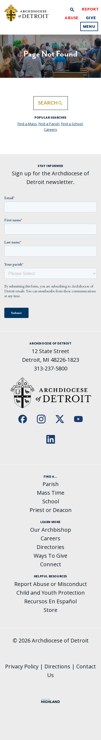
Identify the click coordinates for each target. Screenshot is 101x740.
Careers (50, 129)
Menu (89, 26)
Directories (50, 547)
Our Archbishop (50, 529)
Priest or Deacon (51, 510)
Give (91, 17)
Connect (50, 564)
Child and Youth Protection (50, 592)
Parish (51, 484)
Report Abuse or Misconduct (50, 584)
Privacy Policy (22, 666)
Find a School (72, 123)
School (50, 501)
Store (50, 610)
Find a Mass (27, 123)
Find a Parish (49, 123)
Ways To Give (50, 555)
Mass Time (50, 492)
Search (50, 103)
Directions (57, 666)
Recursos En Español (50, 601)
